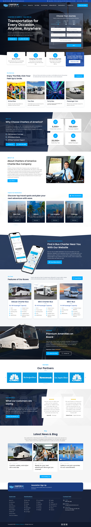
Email (68, 32)
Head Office (67, 507)
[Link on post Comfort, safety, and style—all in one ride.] (20, 452)
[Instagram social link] (85, 1)
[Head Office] (64, 507)
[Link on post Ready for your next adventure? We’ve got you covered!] (45, 452)
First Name (53, 27)
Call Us (66, 500)
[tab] (58, 22)
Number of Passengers (55, 38)
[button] (5, 377)
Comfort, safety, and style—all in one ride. (19, 466)
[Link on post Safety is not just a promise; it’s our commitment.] (71, 452)
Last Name (68, 27)
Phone (52, 32)
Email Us (67, 503)
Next (74, 45)
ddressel (12, 459)
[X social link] (84, 1)
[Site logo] (11, 5)
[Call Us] (64, 500)
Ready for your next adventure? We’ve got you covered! (44, 467)
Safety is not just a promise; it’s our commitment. (70, 466)
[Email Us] (64, 504)
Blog (10, 463)
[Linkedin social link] (87, 1)
